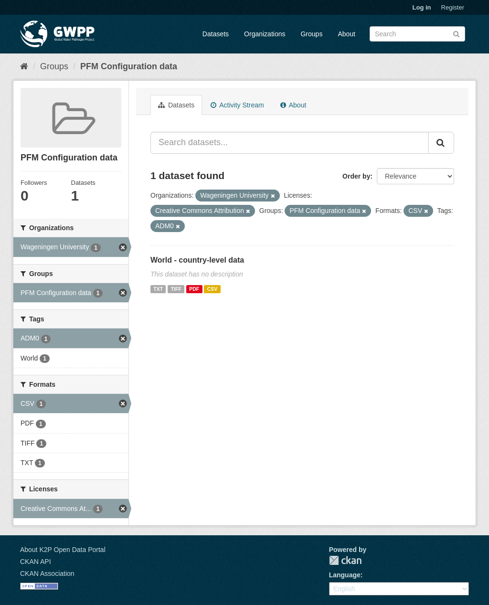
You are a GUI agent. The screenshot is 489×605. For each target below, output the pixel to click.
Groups (311, 34)
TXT (158, 289)
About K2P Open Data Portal (63, 549)
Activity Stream (237, 105)
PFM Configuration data (128, 66)
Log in (422, 7)
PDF (194, 289)
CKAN (345, 560)
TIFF (176, 289)
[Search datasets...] (289, 143)
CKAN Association (47, 573)
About (346, 34)
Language (345, 575)
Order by (356, 176)
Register (452, 7)
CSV (212, 289)
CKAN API (35, 561)
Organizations (264, 34)
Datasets (215, 34)
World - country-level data (197, 260)
